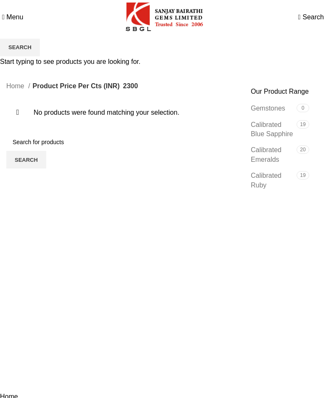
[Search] (313, 17)
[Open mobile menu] (12, 17)
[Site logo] (163, 16)
